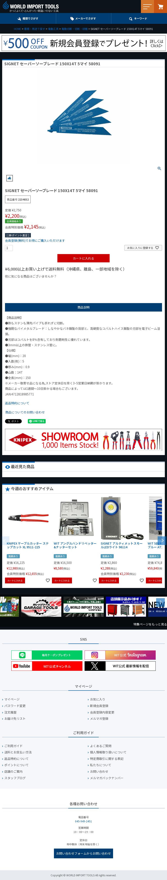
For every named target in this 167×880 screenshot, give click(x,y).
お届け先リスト (15, 719)
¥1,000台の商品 (48, 283)
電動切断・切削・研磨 (75, 29)
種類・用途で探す (34, 29)
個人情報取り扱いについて (108, 752)
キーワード (140, 18)
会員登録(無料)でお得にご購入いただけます (35, 240)
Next (160, 602)
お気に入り (97, 699)
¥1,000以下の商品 (19, 283)
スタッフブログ (15, 778)
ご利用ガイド (13, 746)
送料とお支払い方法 (18, 752)
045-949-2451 (83, 821)
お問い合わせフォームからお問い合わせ (83, 853)
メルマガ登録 (99, 719)
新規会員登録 (99, 706)
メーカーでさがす (85, 18)
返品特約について (17, 403)
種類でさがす (30, 18)
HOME (17, 29)
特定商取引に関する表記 (107, 759)
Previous (6, 606)
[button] (162, 540)
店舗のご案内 (13, 771)
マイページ (12, 699)
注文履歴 (10, 712)
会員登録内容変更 (102, 712)
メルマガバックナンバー (107, 778)
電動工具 (53, 29)
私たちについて (100, 765)
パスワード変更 (15, 706)
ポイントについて (16, 765)
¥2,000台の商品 (75, 283)
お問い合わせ (99, 771)
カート (160, 6)
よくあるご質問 (100, 746)
